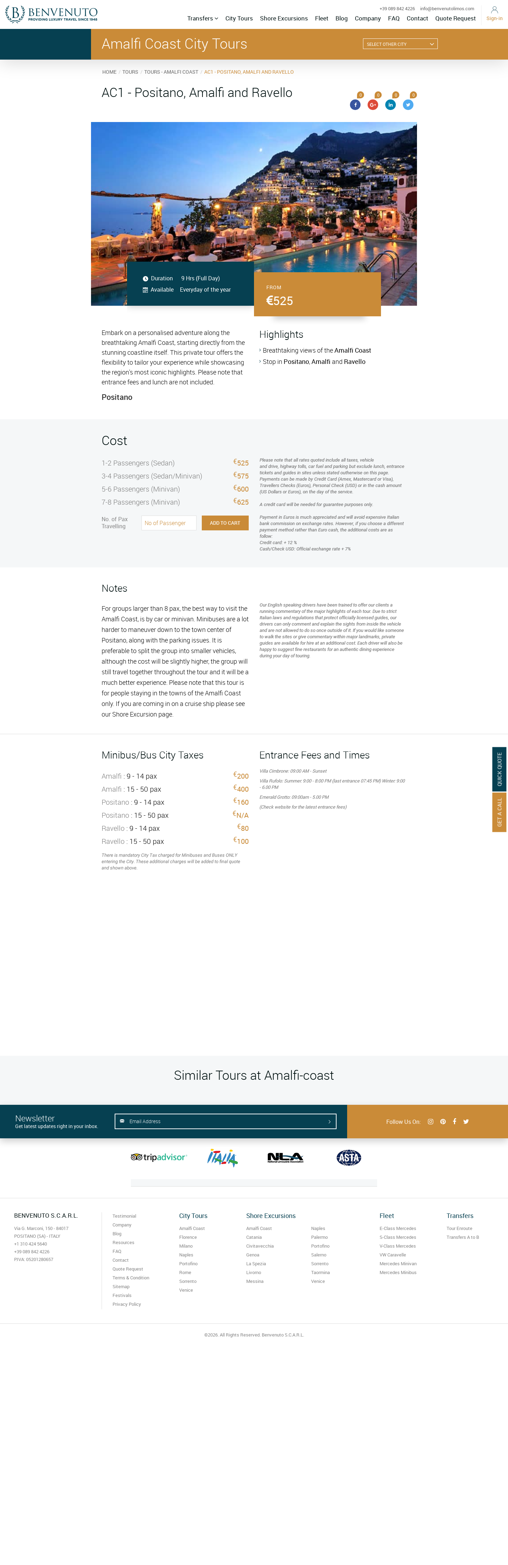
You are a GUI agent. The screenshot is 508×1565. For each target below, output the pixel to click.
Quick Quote (499, 769)
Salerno (318, 1255)
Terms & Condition (131, 1277)
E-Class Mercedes (398, 1228)
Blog (341, 18)
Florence (188, 1237)
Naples (186, 1255)
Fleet (321, 18)
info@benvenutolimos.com (447, 8)
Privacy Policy (127, 1304)
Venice (186, 1290)
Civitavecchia (260, 1246)
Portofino (188, 1263)
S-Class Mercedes (398, 1237)
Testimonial (124, 1216)
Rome (185, 1272)
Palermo (319, 1237)
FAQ (394, 18)
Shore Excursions (284, 18)
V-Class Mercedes (398, 1246)
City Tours (239, 18)
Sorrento (187, 1281)
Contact (417, 18)
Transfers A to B (463, 1237)
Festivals (122, 1295)
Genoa (252, 1255)
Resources (123, 1242)
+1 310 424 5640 (30, 1244)
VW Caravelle (393, 1255)
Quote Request (455, 18)
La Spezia (256, 1263)
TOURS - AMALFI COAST (171, 71)
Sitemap (121, 1286)
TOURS (130, 71)
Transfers (202, 18)
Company (368, 18)
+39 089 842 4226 (397, 8)
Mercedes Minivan (398, 1263)
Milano (186, 1246)
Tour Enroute (459, 1228)
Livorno (253, 1272)
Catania (254, 1237)
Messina (255, 1281)
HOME (109, 71)
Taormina (320, 1272)
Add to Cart (225, 522)
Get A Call (499, 812)
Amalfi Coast (192, 1228)
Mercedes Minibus (398, 1272)
